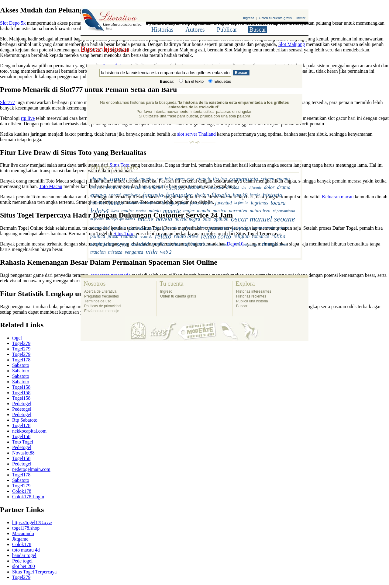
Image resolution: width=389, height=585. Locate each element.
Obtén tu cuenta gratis (275, 18)
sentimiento (102, 244)
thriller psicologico (246, 244)
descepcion (216, 187)
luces (115, 210)
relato (163, 236)
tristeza (115, 252)
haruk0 (240, 195)
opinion (221, 218)
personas (172, 227)
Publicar (227, 29)
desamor (196, 187)
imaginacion (135, 202)
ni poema (97, 219)
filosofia (221, 195)
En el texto (191, 81)
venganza (134, 252)
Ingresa (248, 18)
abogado (98, 178)
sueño (158, 244)
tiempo (270, 244)
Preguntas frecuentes (101, 296)
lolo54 (99, 210)
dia (244, 187)
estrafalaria (131, 195)
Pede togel (22, 560)
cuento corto (118, 187)
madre (127, 210)
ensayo (98, 195)
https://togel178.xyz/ (32, 522)
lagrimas (259, 202)
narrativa (238, 210)
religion (241, 236)
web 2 (166, 252)
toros (283, 244)
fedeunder (179, 195)
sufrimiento (194, 244)
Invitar (300, 18)
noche (146, 219)
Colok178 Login (28, 496)
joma (183, 202)
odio (206, 218)
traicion (98, 252)
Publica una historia (252, 301)
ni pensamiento (284, 210)
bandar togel (24, 555)
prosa (113, 236)
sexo (122, 244)
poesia (241, 228)
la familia (241, 202)
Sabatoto (20, 365)
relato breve (186, 236)
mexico (141, 210)
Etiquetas (219, 81)
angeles (146, 178)
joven (195, 202)
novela (164, 219)
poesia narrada (264, 228)
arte (159, 179)
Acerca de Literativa (100, 291)
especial (115, 195)
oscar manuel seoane (263, 219)
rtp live (28, 118)
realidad (129, 236)
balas (169, 179)
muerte (172, 210)
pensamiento (144, 228)
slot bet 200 (23, 566)
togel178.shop (26, 528)
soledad (140, 244)
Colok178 (21, 491)
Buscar (257, 29)
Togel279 (21, 343)
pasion (119, 228)
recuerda (145, 236)
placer (189, 227)
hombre (97, 202)
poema (218, 227)
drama (283, 187)
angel (133, 179)
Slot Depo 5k (13, 23)
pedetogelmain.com (31, 469)
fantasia (153, 195)
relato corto (216, 236)
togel (17, 337)
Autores (195, 29)
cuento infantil (149, 187)
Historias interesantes (253, 291)
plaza (202, 228)
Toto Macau (50, 186)
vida (152, 252)
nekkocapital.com (29, 431)
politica (97, 236)
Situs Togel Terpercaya (34, 571)
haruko (255, 195)
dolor (269, 187)
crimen (267, 178)
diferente (255, 187)
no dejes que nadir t (120, 219)
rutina (278, 236)
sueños (174, 244)
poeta (282, 227)
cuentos (175, 187)
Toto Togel (22, 441)
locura (278, 203)
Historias (162, 29)
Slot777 (7, 102)
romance (260, 236)
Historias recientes (251, 296)
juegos (207, 202)
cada (190, 179)
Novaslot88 (23, 452)
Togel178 (21, 359)
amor (118, 178)
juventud (223, 202)
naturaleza (260, 210)
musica (219, 210)
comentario (243, 179)
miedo (154, 210)
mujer (188, 210)
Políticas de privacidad (102, 306)
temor (225, 244)
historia (272, 195)
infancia (153, 202)
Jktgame (20, 538)
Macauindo (23, 533)
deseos (232, 187)
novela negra (187, 218)
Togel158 (21, 387)
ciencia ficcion (212, 179)
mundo (203, 210)
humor (115, 202)
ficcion (202, 195)
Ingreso (166, 291)
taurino (212, 244)
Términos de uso (97, 301)
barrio (180, 179)
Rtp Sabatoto (24, 420)
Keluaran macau (337, 196)
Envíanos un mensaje (101, 311)
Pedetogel (21, 403)
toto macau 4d (26, 549)
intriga (168, 203)
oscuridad (100, 227)
